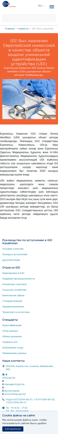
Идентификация (11, 325)
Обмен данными (11, 336)
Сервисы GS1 (9, 342)
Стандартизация (12, 301)
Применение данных (14, 353)
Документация (11, 260)
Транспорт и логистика (16, 312)
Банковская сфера (13, 295)
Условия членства (13, 249)
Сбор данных (10, 331)
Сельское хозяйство (14, 290)
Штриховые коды (12, 347)
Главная (10, 28)
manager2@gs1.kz (14, 384)
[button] (41, 9)
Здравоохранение (13, 306)
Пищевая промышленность (18, 278)
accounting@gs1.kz (15, 394)
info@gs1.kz (8, 378)
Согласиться (13, 428)
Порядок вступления (14, 254)
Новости (23, 28)
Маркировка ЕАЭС (13, 273)
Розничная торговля (14, 284)
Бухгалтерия (11, 391)
